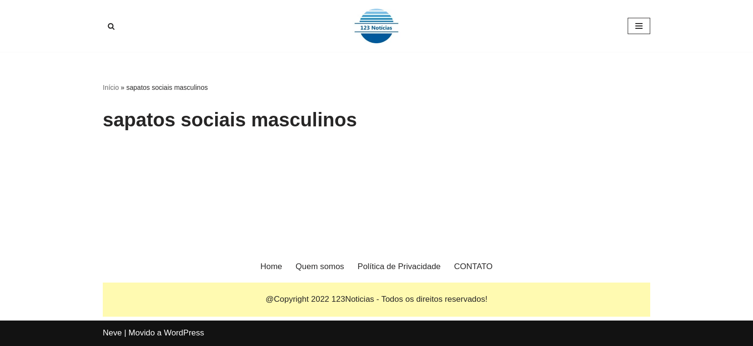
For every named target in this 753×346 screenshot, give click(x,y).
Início (111, 87)
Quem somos (320, 266)
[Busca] (111, 26)
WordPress (184, 332)
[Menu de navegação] (639, 26)
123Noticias (352, 299)
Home (271, 266)
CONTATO (473, 266)
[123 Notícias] (376, 26)
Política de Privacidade (399, 266)
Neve (112, 332)
